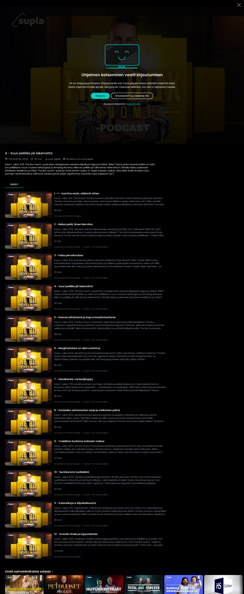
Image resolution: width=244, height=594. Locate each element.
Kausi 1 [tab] (14, 184)
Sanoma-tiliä (133, 103)
